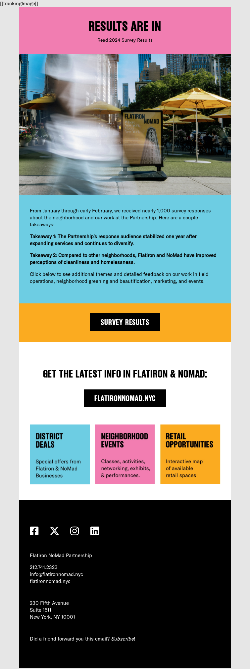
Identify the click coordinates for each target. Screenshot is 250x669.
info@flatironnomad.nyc (56, 574)
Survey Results (125, 322)
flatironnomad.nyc (125, 398)
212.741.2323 (44, 567)
